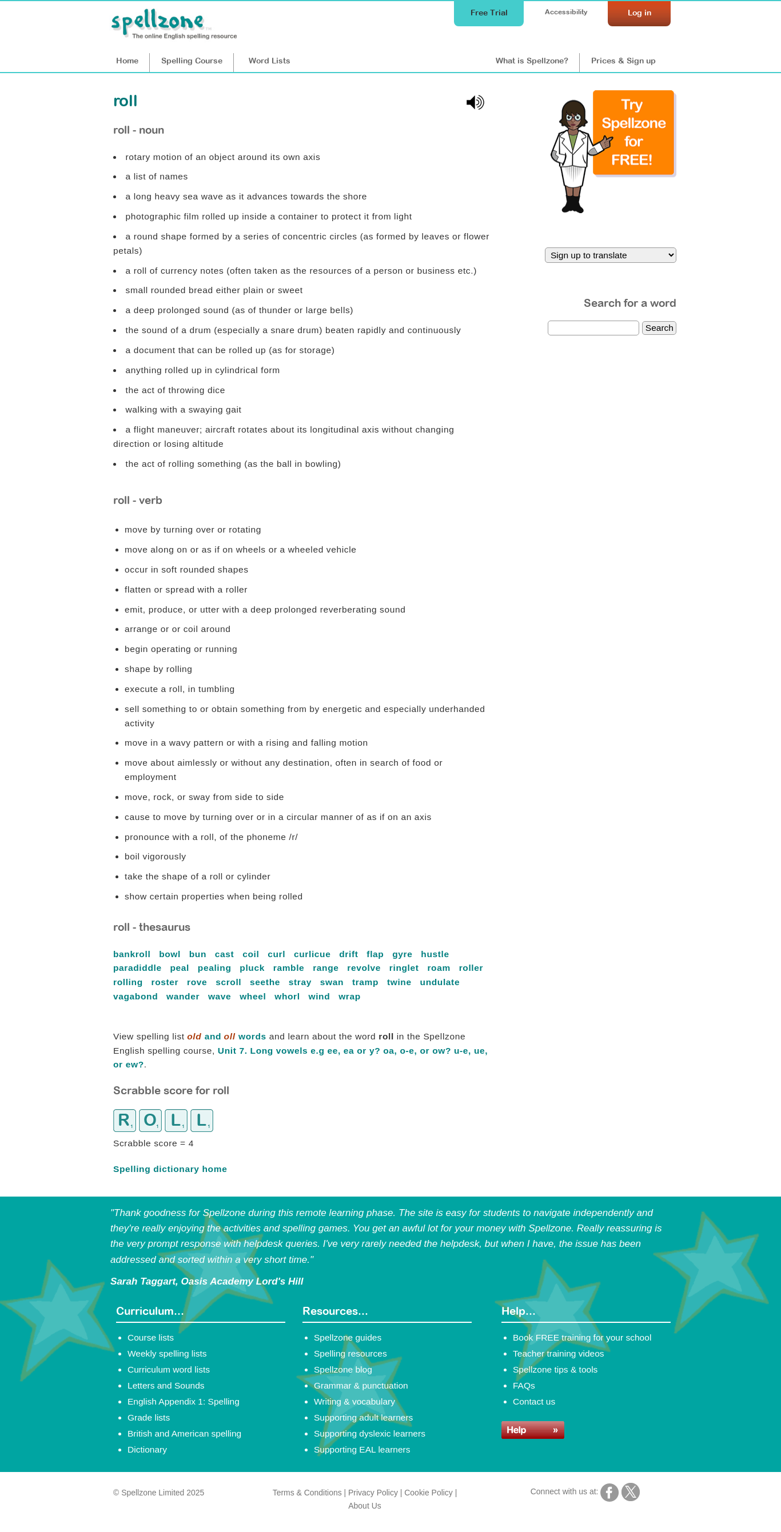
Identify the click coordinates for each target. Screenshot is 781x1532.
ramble (290, 968)
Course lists (150, 1337)
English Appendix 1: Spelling (183, 1401)
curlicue (313, 954)
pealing (216, 968)
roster (167, 982)
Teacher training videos (558, 1353)
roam (440, 968)
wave (221, 996)
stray (301, 982)
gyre (403, 954)
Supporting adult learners (363, 1417)
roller (472, 968)
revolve (365, 968)
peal (181, 968)
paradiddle (139, 968)
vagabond (137, 996)
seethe (266, 982)
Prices (623, 60)
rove (198, 982)
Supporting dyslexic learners (369, 1433)
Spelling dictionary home (170, 1169)
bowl (171, 954)
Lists (269, 60)
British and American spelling (184, 1433)
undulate (441, 982)
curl (278, 954)
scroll (230, 982)
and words (227, 1036)
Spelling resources (350, 1353)
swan (333, 982)
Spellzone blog (343, 1369)
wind (321, 996)
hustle (436, 954)
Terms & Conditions (307, 1492)
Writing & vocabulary (354, 1401)
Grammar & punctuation (361, 1385)
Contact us (534, 1401)
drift (350, 954)
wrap (351, 996)
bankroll (133, 954)
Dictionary (147, 1449)
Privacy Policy (373, 1492)
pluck (254, 968)
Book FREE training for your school (582, 1337)
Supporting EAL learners (362, 1449)
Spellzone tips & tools (555, 1369)
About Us (364, 1505)
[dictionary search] (593, 328)
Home (127, 60)
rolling (129, 982)
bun (199, 954)
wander (184, 996)
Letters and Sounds (166, 1385)
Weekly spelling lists (167, 1353)
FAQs (524, 1385)
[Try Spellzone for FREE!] (613, 210)
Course (191, 60)
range (327, 968)
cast (226, 954)
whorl (288, 996)
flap (376, 954)
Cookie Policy (428, 1492)
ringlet (405, 968)
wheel (254, 996)
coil (252, 954)
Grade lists (148, 1417)
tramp (366, 982)
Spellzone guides (347, 1337)
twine (401, 982)
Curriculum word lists (168, 1369)
